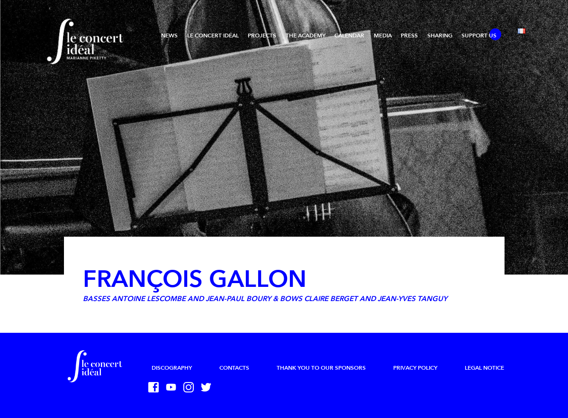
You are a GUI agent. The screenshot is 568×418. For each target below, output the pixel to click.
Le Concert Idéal (213, 35)
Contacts (234, 368)
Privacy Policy (415, 368)
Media (383, 35)
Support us (478, 35)
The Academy (305, 35)
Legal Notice (484, 368)
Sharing (439, 35)
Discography (172, 368)
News (169, 35)
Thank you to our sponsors (321, 368)
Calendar (349, 35)
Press (409, 35)
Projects (262, 35)
